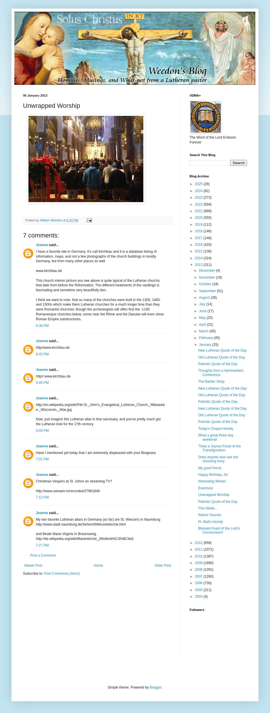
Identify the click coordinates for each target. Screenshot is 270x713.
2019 (199, 225)
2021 (199, 211)
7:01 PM (42, 459)
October (205, 284)
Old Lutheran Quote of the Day (221, 357)
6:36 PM (42, 326)
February (206, 338)
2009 (199, 563)
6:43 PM (42, 354)
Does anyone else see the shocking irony (218, 459)
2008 (199, 570)
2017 (199, 238)
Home (98, 566)
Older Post (163, 566)
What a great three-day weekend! (216, 437)
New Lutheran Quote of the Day (222, 350)
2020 (199, 218)
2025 (199, 184)
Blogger (155, 687)
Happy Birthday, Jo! (213, 475)
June (203, 311)
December (207, 271)
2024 (199, 191)
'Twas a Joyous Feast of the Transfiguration (219, 448)
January (205, 345)
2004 (199, 597)
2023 (199, 197)
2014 (199, 258)
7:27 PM (42, 545)
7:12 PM (42, 497)
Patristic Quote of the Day (218, 364)
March (204, 331)
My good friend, (210, 468)
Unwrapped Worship (214, 495)
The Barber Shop (211, 381)
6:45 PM (42, 383)
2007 (199, 576)
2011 (199, 549)
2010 (199, 556)
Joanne (42, 245)
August (205, 298)
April (203, 325)
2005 (199, 590)
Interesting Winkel (211, 481)
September (208, 291)
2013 (199, 265)
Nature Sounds (209, 515)
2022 (199, 204)
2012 (199, 543)
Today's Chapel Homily (215, 429)
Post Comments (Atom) (62, 574)
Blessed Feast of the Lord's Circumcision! (219, 530)
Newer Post (33, 566)
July (202, 304)
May (203, 318)
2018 (199, 231)
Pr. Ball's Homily (210, 522)
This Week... (207, 508)
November (207, 277)
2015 (199, 251)
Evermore (205, 488)
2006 (199, 583)
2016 (199, 245)
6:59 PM (42, 431)
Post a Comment (43, 555)
